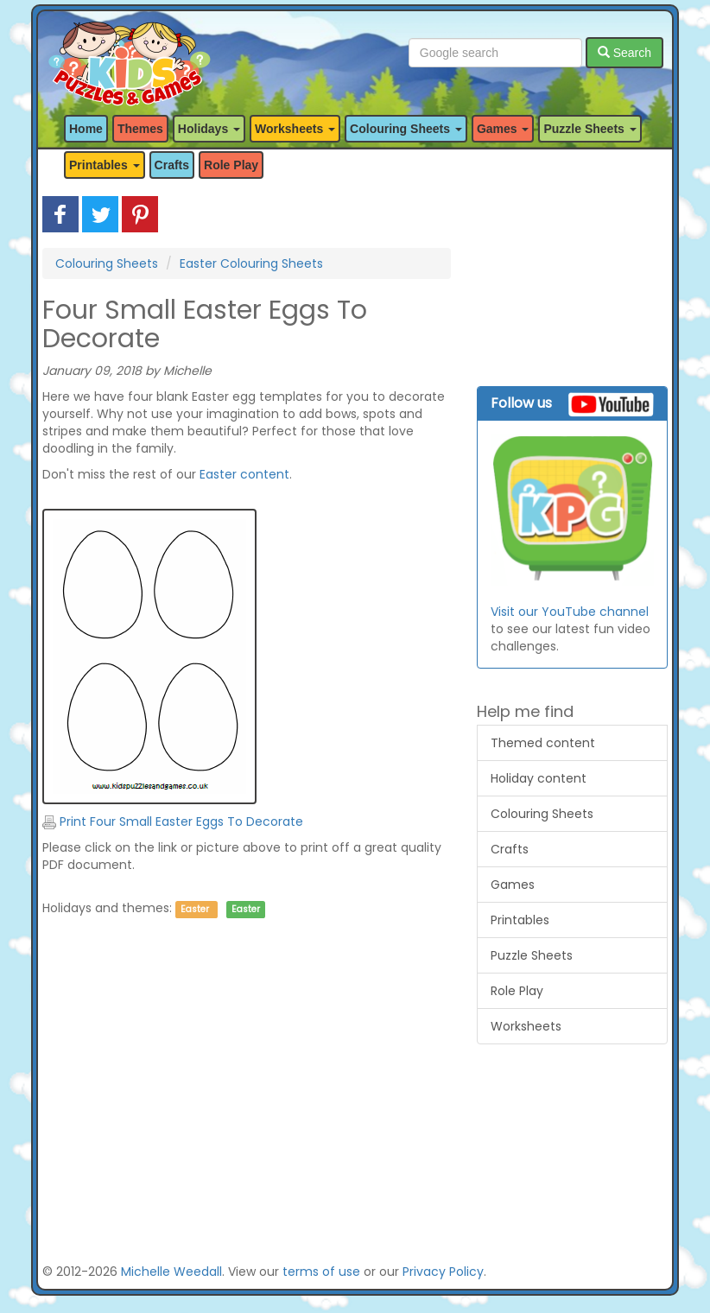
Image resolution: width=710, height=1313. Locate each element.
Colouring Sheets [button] (406, 129)
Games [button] (503, 129)
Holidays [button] (209, 129)
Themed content (543, 743)
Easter (195, 909)
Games (513, 884)
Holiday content (538, 778)
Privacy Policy (443, 1271)
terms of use (321, 1271)
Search (624, 53)
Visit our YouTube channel (570, 611)
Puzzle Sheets (532, 955)
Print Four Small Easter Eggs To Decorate (172, 821)
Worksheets (526, 1026)
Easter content (244, 474)
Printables (520, 920)
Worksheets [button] (295, 129)
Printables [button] (104, 165)
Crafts (172, 165)
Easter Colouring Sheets (251, 263)
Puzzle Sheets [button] (589, 129)
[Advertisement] (246, 1103)
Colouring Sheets (106, 263)
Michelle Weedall (171, 1271)
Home (86, 129)
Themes (140, 129)
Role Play (231, 165)
